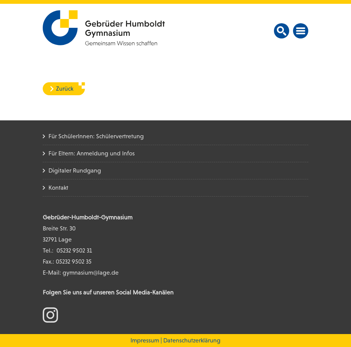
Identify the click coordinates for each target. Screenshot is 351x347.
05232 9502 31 (74, 250)
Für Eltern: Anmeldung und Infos (91, 153)
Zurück (64, 88)
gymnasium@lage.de (91, 272)
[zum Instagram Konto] (50, 314)
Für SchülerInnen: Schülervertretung (96, 136)
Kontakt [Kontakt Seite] (58, 187)
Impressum (144, 340)
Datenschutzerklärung (192, 340)
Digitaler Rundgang (74, 170)
